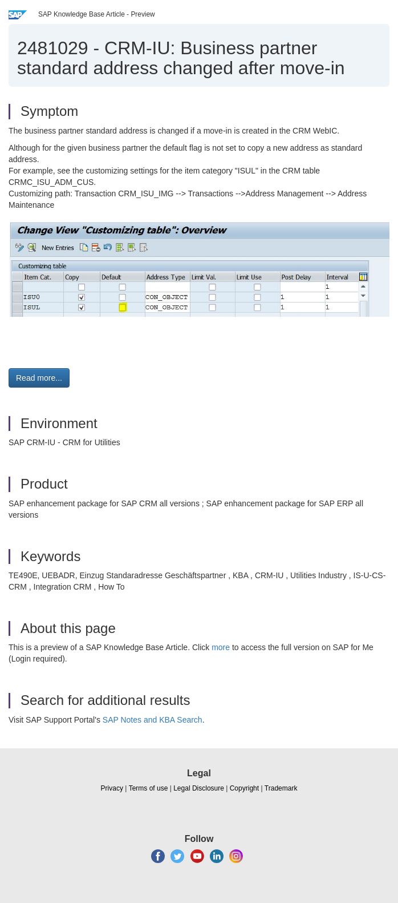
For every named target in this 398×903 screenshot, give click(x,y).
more (221, 647)
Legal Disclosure (198, 788)
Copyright (244, 788)
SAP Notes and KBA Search (152, 719)
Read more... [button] (39, 377)
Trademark (281, 788)
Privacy (112, 788)
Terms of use (148, 788)
